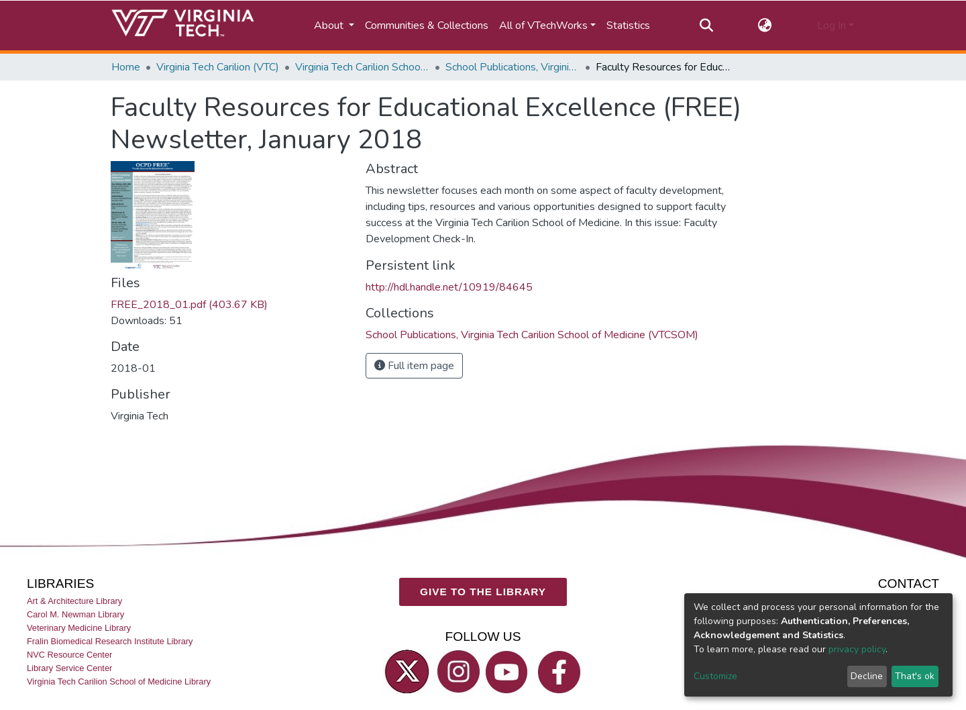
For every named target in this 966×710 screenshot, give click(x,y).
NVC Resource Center (69, 655)
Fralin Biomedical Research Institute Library (110, 641)
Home (125, 67)
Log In (831, 25)
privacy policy (856, 649)
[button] (765, 25)
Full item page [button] (414, 365)
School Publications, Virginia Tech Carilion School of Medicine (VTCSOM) (512, 67)
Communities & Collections (426, 25)
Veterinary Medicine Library (79, 628)
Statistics (628, 25)
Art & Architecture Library (74, 600)
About (330, 25)
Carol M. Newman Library (75, 614)
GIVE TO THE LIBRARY (483, 591)
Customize (715, 676)
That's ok (914, 676)
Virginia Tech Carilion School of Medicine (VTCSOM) (362, 67)
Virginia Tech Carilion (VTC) (217, 67)
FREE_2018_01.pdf (189, 304)
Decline (867, 676)
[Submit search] (706, 25)
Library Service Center (69, 668)
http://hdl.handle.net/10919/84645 (449, 287)
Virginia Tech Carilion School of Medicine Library (119, 681)
